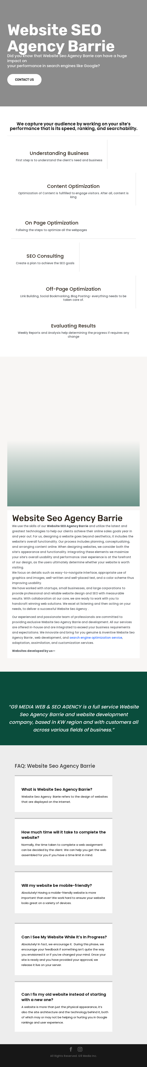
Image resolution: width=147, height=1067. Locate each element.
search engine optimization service (95, 638)
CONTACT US (24, 79)
